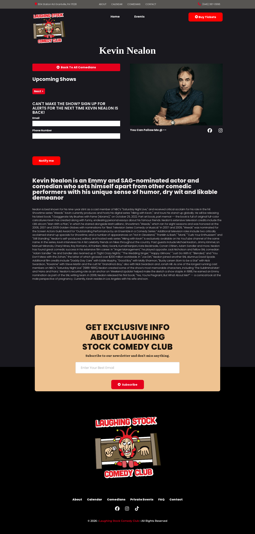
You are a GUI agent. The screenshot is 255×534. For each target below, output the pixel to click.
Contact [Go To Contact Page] (150, 4)
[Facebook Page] (210, 131)
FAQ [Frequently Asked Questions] (161, 499)
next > (38, 91)
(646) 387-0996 (211, 4)
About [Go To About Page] (102, 4)
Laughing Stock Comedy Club (119, 520)
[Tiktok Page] (137, 509)
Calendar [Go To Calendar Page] (116, 4)
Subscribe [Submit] (127, 384)
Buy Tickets (205, 17)
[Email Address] (127, 367)
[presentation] (57, 147)
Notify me (46, 161)
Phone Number (42, 130)
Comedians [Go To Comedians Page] (134, 4)
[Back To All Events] (76, 67)
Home (115, 16)
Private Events (141, 499)
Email (36, 118)
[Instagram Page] (221, 131)
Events (139, 16)
